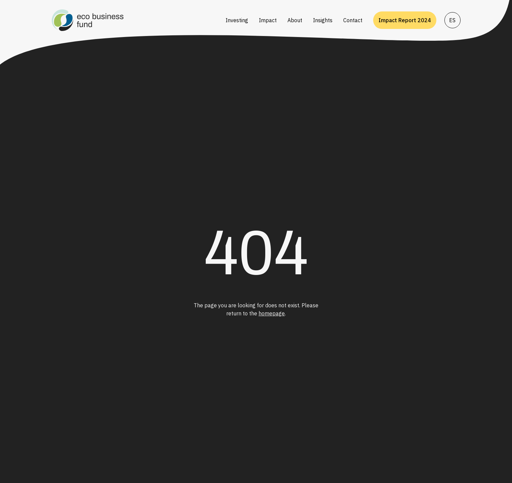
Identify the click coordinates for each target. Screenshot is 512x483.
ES (452, 20)
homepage (272, 313)
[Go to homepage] (135, 20)
